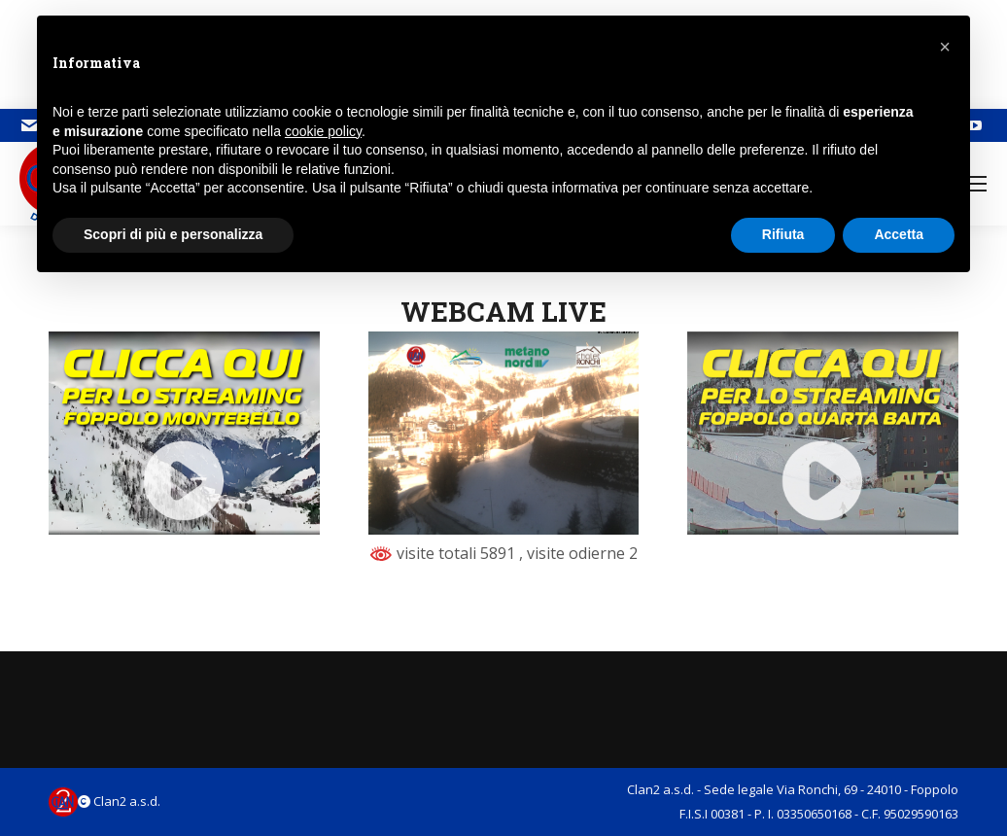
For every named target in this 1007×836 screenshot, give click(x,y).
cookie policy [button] (323, 131)
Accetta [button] (898, 234)
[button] (944, 46)
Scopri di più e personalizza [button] (173, 234)
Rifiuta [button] (783, 234)
